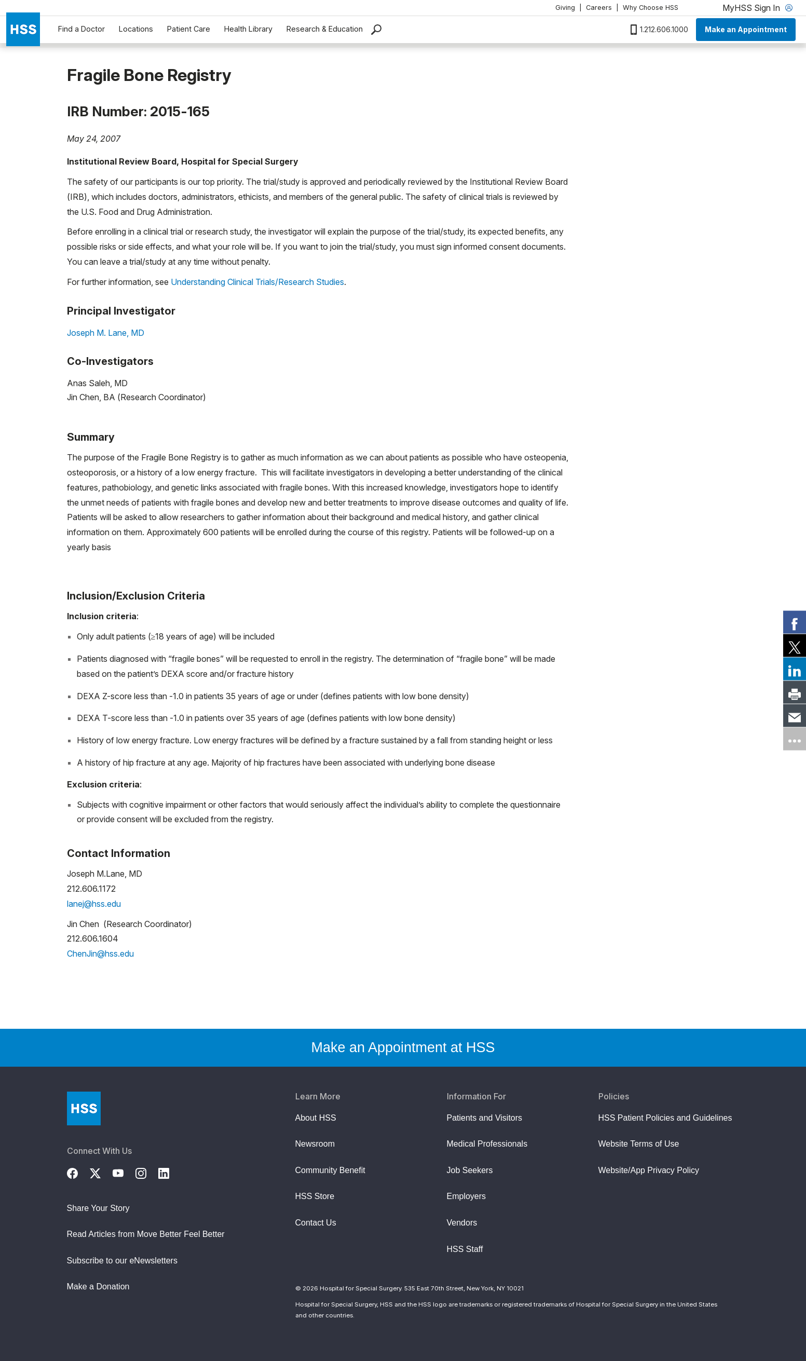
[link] (794, 622)
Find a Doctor (81, 28)
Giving (565, 7)
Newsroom (315, 1143)
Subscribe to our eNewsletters (122, 1260)
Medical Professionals (487, 1143)
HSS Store (315, 1196)
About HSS (315, 1117)
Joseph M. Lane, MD (105, 333)
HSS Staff (465, 1249)
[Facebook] (78, 1172)
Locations (136, 28)
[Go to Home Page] (84, 1108)
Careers (599, 7)
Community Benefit (330, 1170)
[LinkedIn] (169, 1172)
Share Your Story (98, 1208)
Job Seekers (470, 1170)
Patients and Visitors (485, 1117)
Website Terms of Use (638, 1143)
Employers (466, 1196)
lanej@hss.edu (94, 904)
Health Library (248, 28)
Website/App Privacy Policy (648, 1170)
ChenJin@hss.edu (100, 953)
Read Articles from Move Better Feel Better (146, 1234)
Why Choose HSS (650, 7)
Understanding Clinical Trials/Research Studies (257, 282)
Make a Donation (98, 1286)
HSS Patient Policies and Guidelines (665, 1117)
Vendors (462, 1222)
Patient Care (188, 28)
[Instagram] (146, 1172)
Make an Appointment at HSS (403, 1047)
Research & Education (324, 28)
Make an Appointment (746, 29)
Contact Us (315, 1222)
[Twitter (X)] (101, 1172)
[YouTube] (124, 1172)
